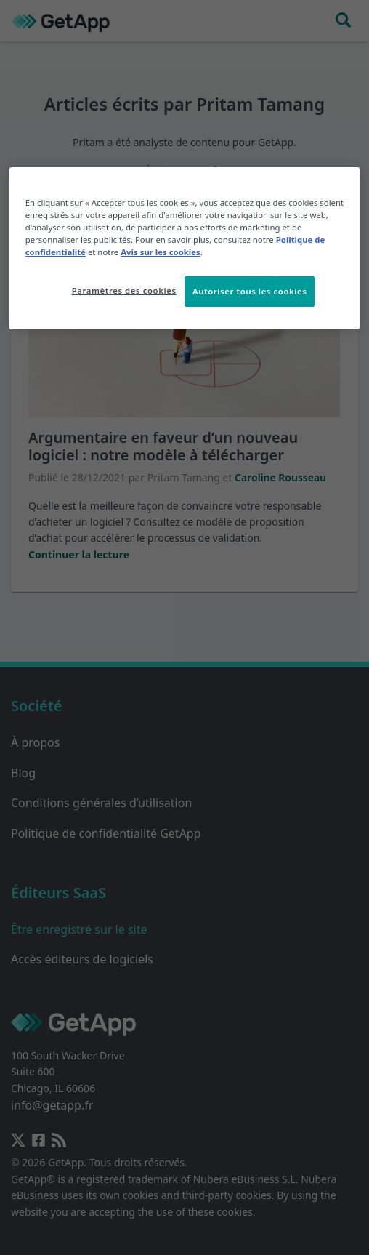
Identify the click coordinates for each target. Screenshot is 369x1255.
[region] (184, 248)
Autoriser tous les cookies (249, 291)
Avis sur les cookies (160, 251)
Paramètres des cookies (124, 290)
